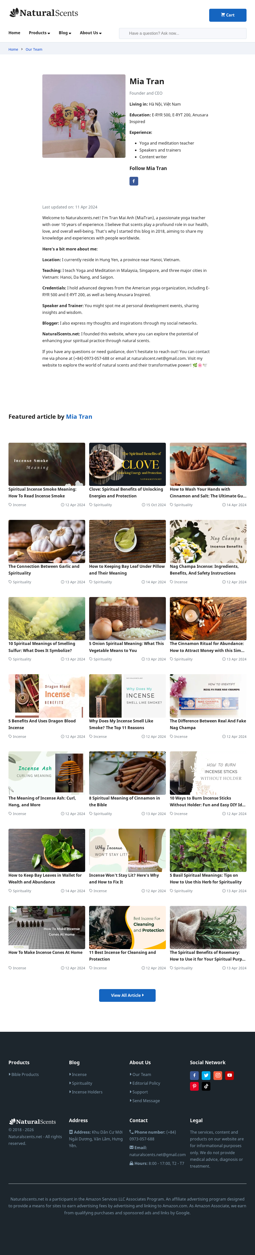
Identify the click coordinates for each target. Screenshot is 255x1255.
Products (39, 32)
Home (14, 32)
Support (138, 1092)
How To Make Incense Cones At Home (45, 952)
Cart (228, 15)
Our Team (34, 49)
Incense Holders (86, 1092)
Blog (65, 32)
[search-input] (183, 33)
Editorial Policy (144, 1083)
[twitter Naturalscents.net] (206, 1078)
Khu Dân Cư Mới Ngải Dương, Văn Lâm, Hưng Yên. (96, 1138)
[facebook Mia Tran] (133, 184)
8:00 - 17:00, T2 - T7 (156, 1163)
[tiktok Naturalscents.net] (206, 1089)
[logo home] (43, 12)
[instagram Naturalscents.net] (217, 1078)
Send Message (144, 1100)
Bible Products (23, 1074)
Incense (17, 504)
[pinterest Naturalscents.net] (194, 1089)
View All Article (127, 995)
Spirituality (100, 504)
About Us (91, 32)
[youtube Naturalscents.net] (229, 1078)
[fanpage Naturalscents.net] (194, 1078)
